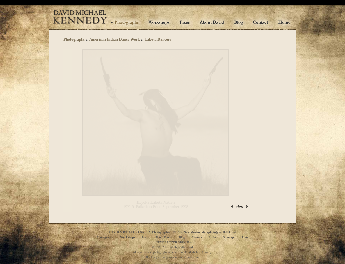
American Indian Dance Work (114, 39)
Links (212, 237)
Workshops (127, 237)
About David (163, 237)
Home (244, 237)
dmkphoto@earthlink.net (219, 232)
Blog (182, 237)
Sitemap (228, 237)
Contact (196, 237)
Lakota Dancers (158, 39)
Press (145, 237)
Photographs (74, 39)
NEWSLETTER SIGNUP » (174, 242)
